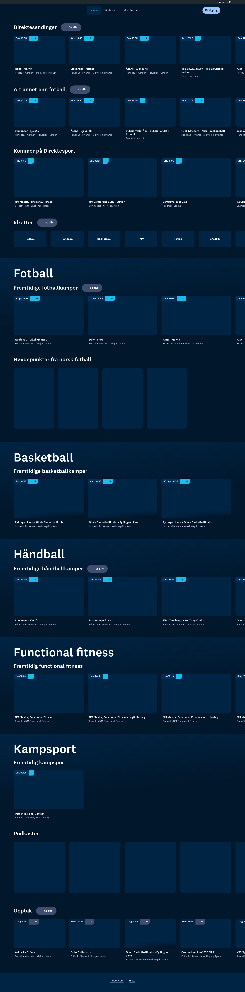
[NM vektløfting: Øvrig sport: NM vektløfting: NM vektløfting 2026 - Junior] (123, 177)
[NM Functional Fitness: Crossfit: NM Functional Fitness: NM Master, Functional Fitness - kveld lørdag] (196, 693)
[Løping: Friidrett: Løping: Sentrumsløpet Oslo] (196, 177)
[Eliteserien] (34, 398)
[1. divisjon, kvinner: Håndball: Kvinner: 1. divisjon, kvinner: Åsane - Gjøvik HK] (150, 50)
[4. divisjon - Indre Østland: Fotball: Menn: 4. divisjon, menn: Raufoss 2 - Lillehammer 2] (49, 315)
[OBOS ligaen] (78, 398)
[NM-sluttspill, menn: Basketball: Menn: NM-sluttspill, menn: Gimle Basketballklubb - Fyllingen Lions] (123, 498)
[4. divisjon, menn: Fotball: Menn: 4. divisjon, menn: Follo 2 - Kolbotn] (94, 933)
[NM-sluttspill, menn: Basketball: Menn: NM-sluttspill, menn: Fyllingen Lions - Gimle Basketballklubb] (49, 498)
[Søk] (81, 10)
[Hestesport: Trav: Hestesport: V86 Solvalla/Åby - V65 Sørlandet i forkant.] (205, 50)
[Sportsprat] (150, 867)
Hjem (94, 10)
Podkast (110, 10)
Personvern (117, 980)
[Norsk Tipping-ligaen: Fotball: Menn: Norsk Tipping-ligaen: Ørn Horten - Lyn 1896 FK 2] (205, 933)
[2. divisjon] (122, 398)
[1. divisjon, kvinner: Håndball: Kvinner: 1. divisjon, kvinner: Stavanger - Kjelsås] (94, 50)
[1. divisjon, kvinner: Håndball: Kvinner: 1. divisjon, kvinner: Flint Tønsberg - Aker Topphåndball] (205, 112)
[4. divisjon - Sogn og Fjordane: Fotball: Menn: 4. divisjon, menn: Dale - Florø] (123, 315)
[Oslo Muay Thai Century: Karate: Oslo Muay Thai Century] (49, 789)
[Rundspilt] (205, 867)
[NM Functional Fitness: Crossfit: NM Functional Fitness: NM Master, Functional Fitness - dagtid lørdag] (123, 693)
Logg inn (221, 2)
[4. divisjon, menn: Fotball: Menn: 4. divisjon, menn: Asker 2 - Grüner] (39, 933)
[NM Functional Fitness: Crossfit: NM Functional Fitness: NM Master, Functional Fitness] (49, 177)
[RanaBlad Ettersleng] (94, 867)
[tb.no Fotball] (39, 867)
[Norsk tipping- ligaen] (167, 398)
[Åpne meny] (226, 10)
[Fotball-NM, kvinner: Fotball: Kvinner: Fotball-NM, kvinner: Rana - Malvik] (39, 50)
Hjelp (132, 980)
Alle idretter (130, 10)
